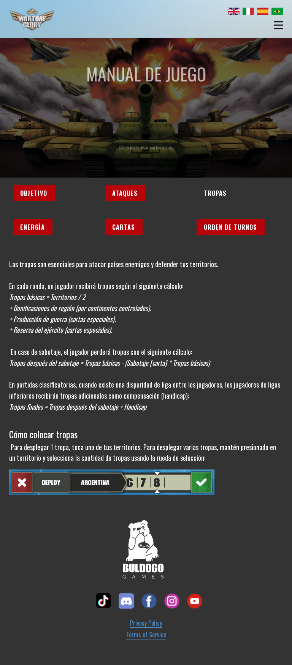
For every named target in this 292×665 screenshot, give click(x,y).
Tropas (215, 193)
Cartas (123, 227)
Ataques (125, 193)
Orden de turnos (230, 227)
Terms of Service (146, 634)
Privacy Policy (146, 623)
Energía (32, 227)
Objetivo (33, 193)
